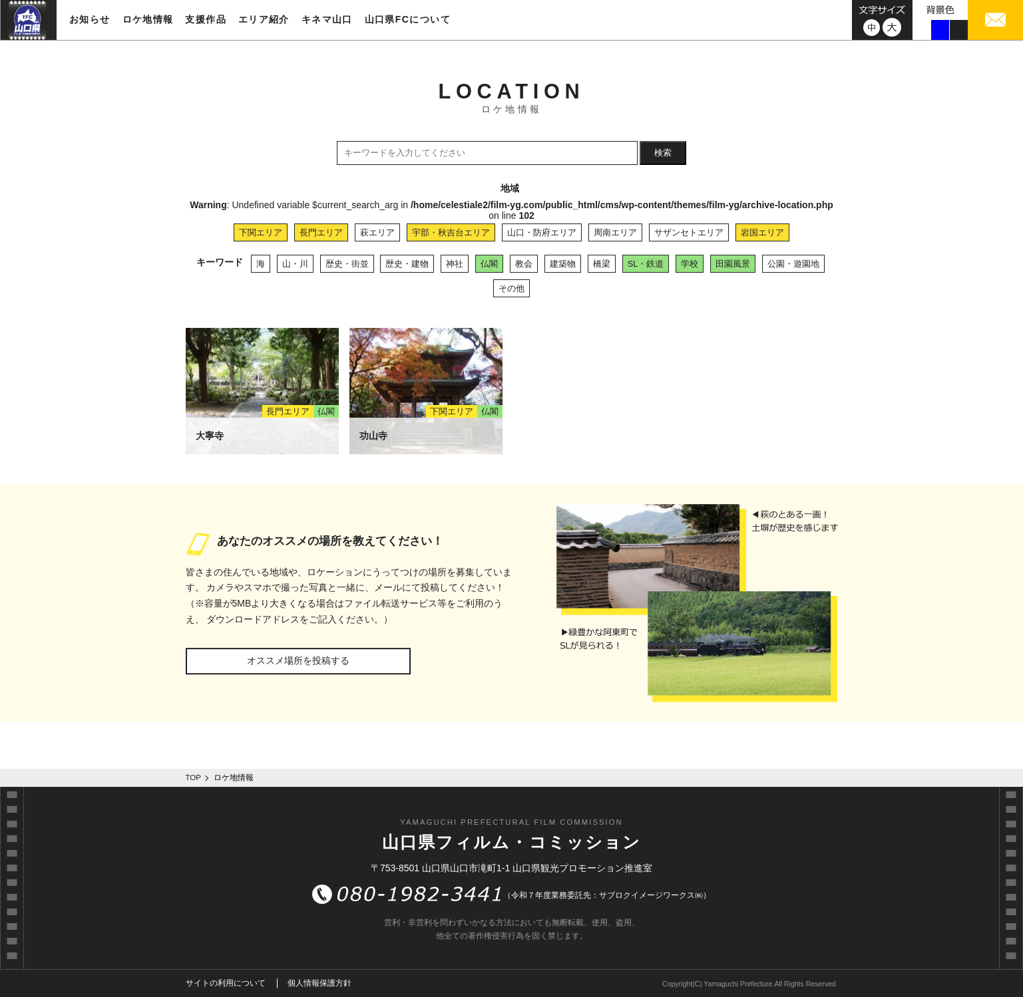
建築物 (563, 264)
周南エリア (615, 232)
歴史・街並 (347, 264)
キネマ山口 (327, 19)
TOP (194, 778)
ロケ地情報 (148, 19)
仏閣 (489, 264)
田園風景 (733, 264)
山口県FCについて (408, 19)
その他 (511, 288)
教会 (523, 264)
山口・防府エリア (541, 232)
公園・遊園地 (793, 264)
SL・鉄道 (646, 264)
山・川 (295, 264)
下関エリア (260, 232)
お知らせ (89, 19)
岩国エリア (762, 232)
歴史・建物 (407, 264)
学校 (689, 264)
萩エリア (377, 232)
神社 (454, 264)
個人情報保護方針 (319, 983)
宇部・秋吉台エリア (451, 232)
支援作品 (205, 19)
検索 (663, 153)
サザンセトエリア (688, 232)
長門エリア (321, 232)
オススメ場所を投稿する (298, 660)
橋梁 (601, 264)
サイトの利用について (226, 983)
